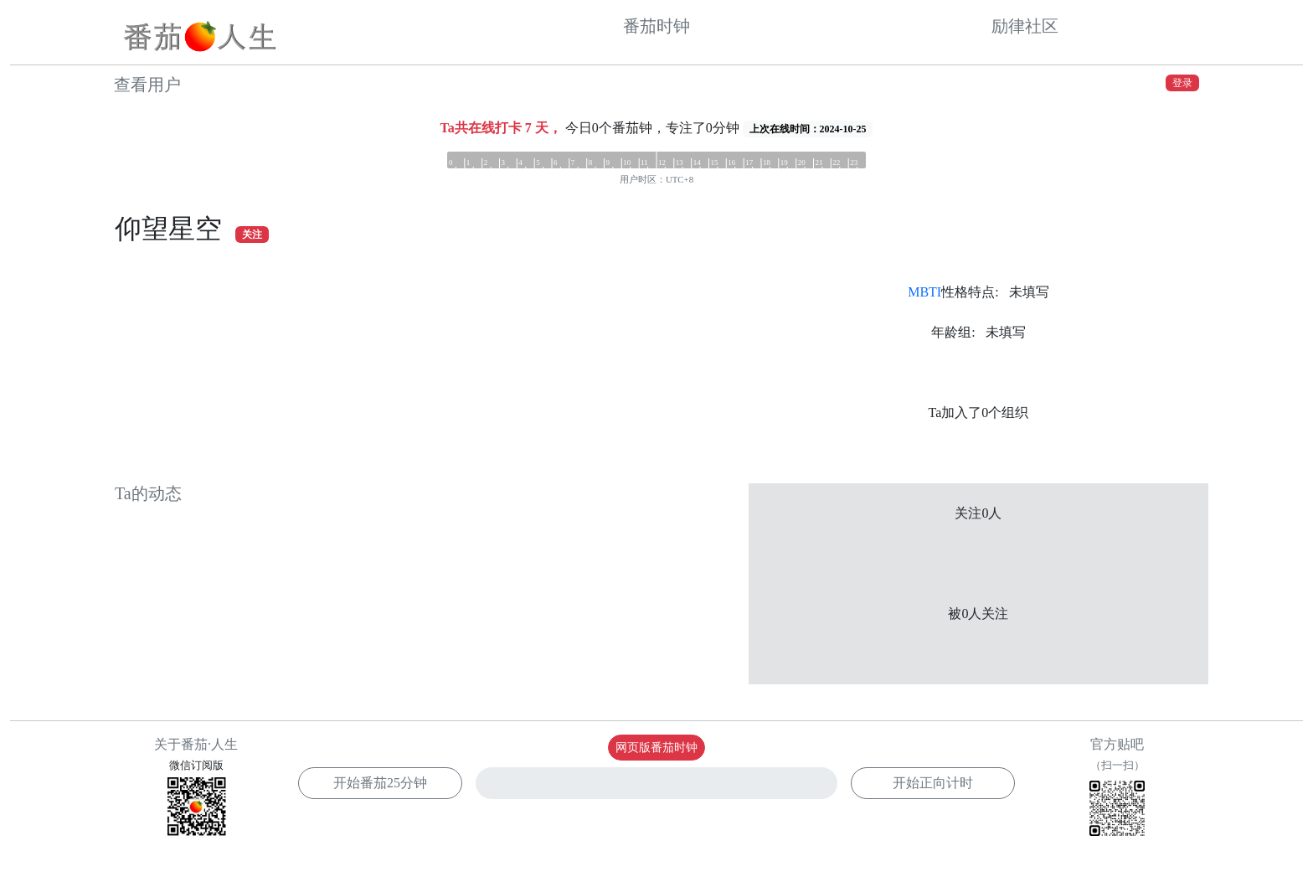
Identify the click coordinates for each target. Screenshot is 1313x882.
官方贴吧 (1117, 789)
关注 (252, 234)
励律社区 (1024, 26)
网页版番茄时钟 (656, 747)
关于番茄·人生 (196, 744)
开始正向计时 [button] (933, 783)
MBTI (924, 292)
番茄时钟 (656, 26)
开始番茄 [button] (380, 783)
